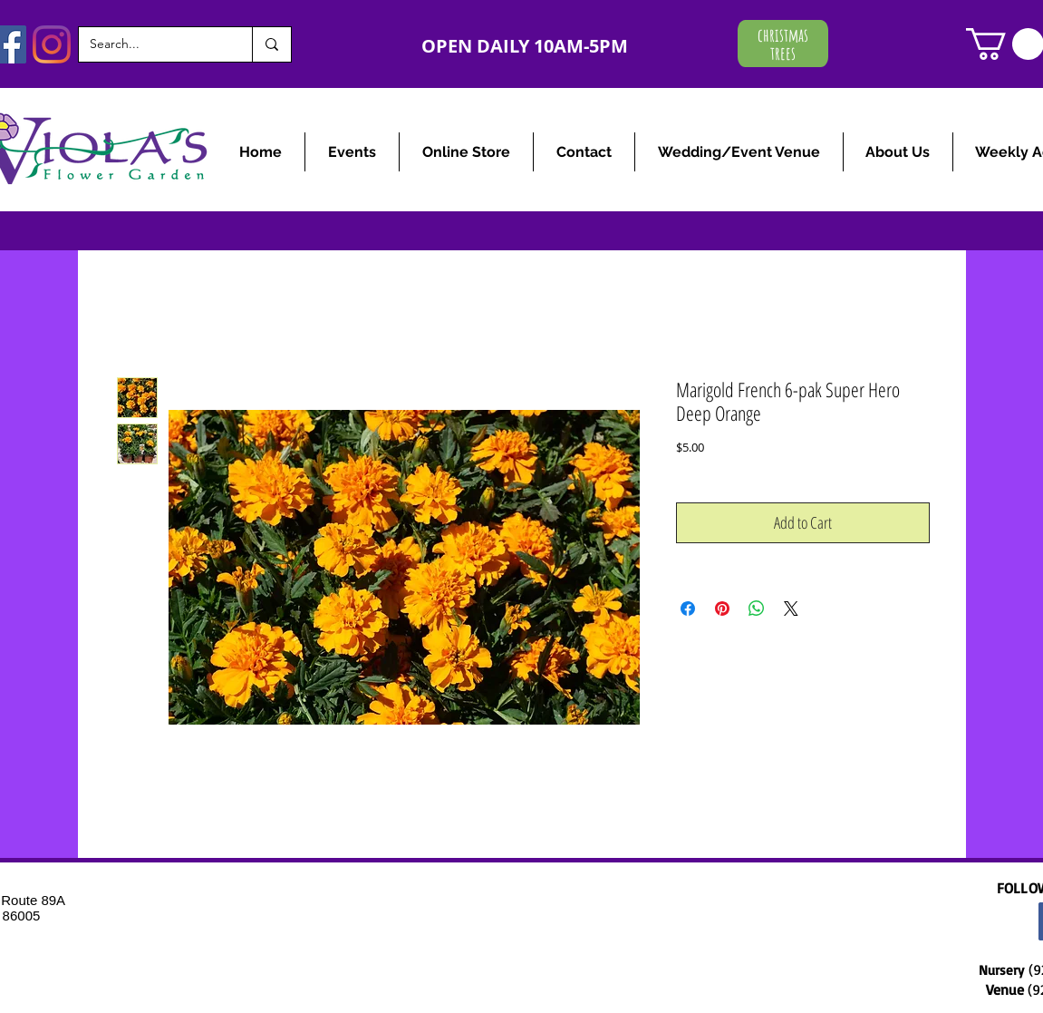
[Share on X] (791, 608)
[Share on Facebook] (688, 608)
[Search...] (152, 44)
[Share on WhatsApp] (757, 608)
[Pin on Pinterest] (722, 608)
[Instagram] (52, 44)
